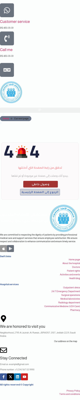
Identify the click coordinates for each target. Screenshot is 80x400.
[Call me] (7, 38)
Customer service (15, 21)
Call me (6, 50)
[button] (40, 110)
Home (6, 118)
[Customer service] (7, 10)
